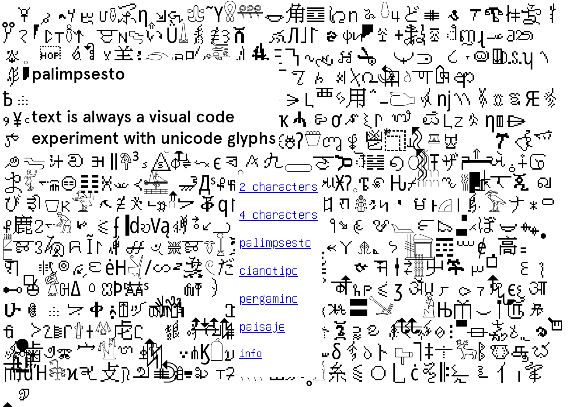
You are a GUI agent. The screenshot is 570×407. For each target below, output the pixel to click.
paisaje (262, 326)
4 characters (278, 214)
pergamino (268, 298)
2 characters (278, 186)
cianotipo (268, 270)
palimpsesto (275, 242)
